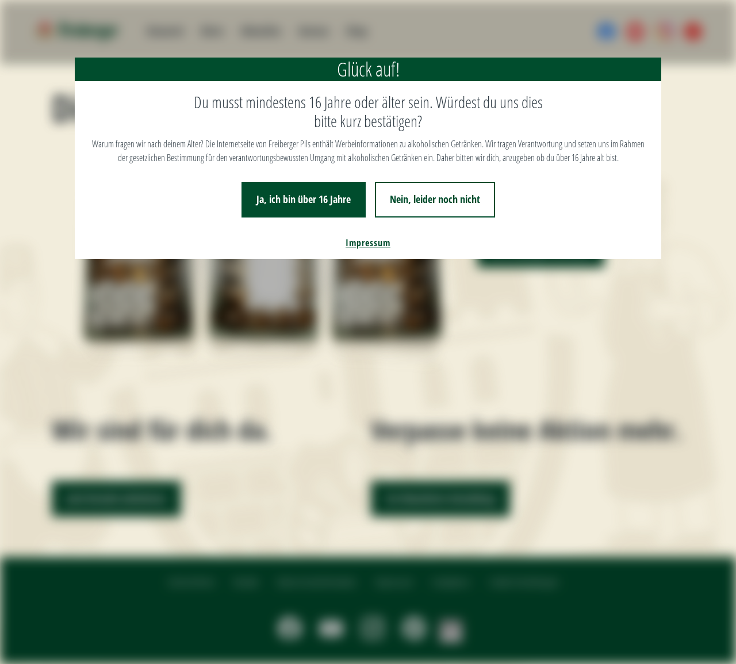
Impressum (368, 242)
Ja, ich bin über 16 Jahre (303, 199)
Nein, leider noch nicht (435, 199)
